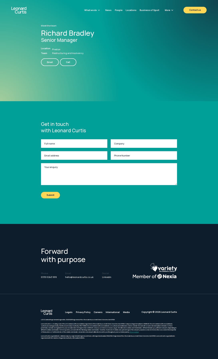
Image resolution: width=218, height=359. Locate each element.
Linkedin (106, 277)
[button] (92, 10)
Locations (131, 10)
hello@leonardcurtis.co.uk (79, 277)
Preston (56, 49)
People (118, 10)
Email (50, 62)
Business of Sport (149, 10)
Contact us (195, 9)
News (108, 10)
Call (68, 62)
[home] (26, 10)
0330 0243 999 (49, 277)
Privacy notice (134, 332)
